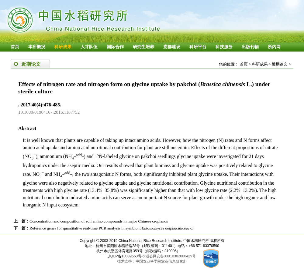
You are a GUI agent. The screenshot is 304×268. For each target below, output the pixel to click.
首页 (15, 47)
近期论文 (280, 64)
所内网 (274, 47)
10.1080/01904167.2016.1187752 (49, 112)
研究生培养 (143, 47)
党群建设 (171, 47)
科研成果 (62, 47)
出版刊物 (250, 47)
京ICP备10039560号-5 (127, 256)
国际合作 (115, 47)
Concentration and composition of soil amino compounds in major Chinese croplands (98, 221)
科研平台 (197, 47)
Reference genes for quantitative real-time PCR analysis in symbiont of (111, 228)
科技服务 (224, 47)
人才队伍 (89, 47)
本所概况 (36, 47)
